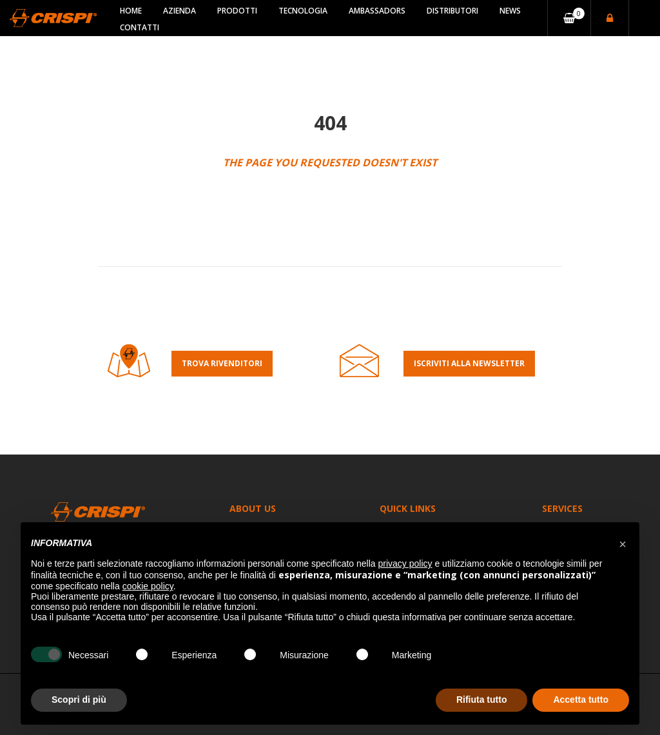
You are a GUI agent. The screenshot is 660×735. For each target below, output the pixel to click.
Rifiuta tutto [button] (481, 699)
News (510, 10)
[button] (622, 543)
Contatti (139, 27)
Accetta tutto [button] (580, 699)
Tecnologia (302, 10)
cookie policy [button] (147, 586)
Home (131, 10)
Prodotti (237, 10)
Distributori (452, 10)
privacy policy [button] (405, 563)
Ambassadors (377, 10)
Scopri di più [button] (79, 699)
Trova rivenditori (222, 363)
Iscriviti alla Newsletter (469, 363)
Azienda (179, 10)
